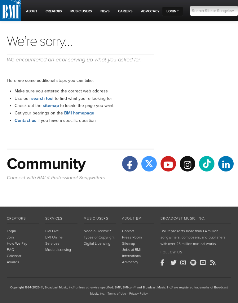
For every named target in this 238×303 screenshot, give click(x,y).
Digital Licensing (97, 243)
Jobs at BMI (131, 249)
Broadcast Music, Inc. (183, 218)
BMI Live (52, 231)
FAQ (10, 249)
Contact (128, 231)
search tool (42, 98)
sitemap (51, 105)
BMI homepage (79, 113)
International (132, 256)
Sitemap (128, 243)
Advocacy (130, 262)
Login (11, 231)
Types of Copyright (99, 237)
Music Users (96, 218)
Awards (13, 262)
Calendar (14, 256)
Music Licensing (58, 249)
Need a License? (97, 231)
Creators (16, 218)
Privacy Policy (138, 294)
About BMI (132, 218)
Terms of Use (117, 294)
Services (53, 218)
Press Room (132, 237)
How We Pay (17, 243)
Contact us (25, 120)
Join (10, 237)
